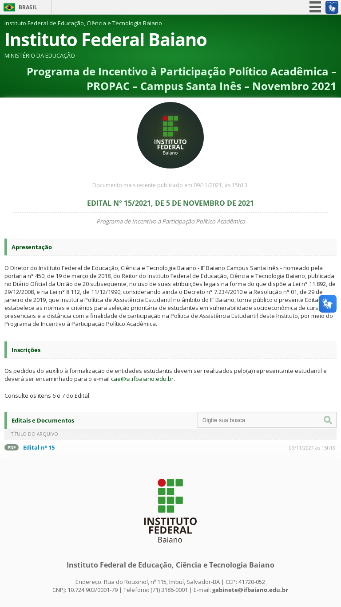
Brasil (28, 7)
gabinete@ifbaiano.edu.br (250, 590)
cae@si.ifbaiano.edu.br (142, 379)
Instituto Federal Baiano (105, 39)
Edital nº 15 (39, 447)
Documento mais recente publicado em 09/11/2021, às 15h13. (170, 185)
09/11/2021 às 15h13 (312, 447)
